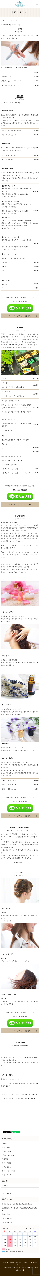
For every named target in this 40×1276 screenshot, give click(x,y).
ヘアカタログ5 (7, 1222)
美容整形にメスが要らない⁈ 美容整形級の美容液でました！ (20, 1209)
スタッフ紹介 (6, 1163)
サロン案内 (6, 1147)
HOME (3, 20)
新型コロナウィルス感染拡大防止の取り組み (17, 1204)
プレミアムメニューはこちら (20, 316)
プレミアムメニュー (9, 1155)
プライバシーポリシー (9, 1171)
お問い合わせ (6, 1167)
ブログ (4, 1189)
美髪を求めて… (7, 1214)
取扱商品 (5, 1159)
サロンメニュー (7, 1151)
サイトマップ (6, 1175)
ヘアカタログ (6, 1193)
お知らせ (5, 1185)
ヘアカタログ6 (7, 1218)
